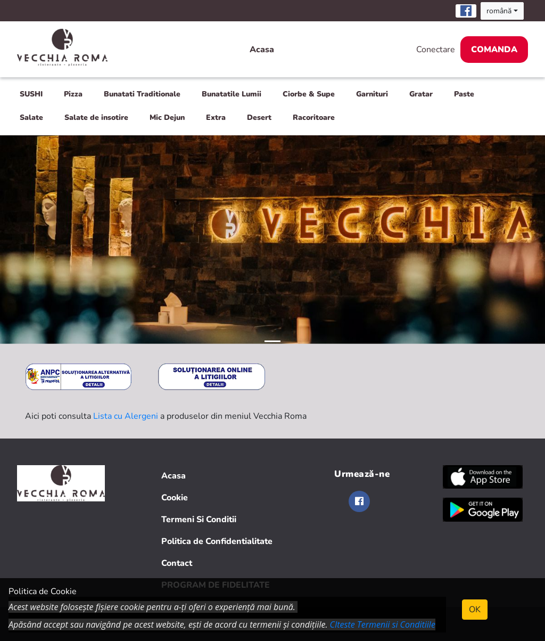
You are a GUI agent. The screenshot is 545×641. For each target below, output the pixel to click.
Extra (216, 117)
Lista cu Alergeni (125, 416)
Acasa (262, 49)
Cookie (174, 498)
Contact (176, 563)
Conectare (435, 49)
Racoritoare (314, 117)
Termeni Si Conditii (198, 519)
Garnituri (372, 94)
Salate (31, 117)
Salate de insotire (96, 117)
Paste (464, 94)
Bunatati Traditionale (142, 94)
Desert (259, 117)
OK (475, 609)
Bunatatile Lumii (231, 94)
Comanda (494, 49)
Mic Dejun (167, 117)
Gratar (421, 94)
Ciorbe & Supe (309, 94)
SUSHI (31, 94)
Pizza (73, 94)
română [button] (498, 11)
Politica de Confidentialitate (216, 541)
